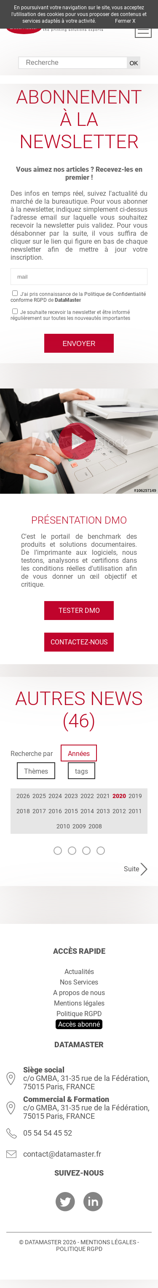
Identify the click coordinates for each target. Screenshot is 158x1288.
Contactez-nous (79, 642)
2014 (87, 811)
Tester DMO (79, 611)
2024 (55, 796)
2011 (135, 811)
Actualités (79, 972)
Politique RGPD (79, 1014)
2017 (39, 811)
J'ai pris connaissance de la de (78, 297)
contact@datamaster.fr (62, 1154)
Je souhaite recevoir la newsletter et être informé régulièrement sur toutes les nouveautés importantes (70, 315)
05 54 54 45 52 (47, 1132)
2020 (119, 796)
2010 (63, 826)
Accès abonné (79, 1024)
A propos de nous (79, 993)
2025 (39, 796)
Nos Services (79, 982)
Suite (131, 869)
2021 (103, 796)
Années (79, 754)
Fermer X (125, 21)
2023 (71, 796)
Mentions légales (79, 1003)
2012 (119, 811)
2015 (71, 811)
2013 (103, 811)
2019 (135, 796)
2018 (23, 811)
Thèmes (36, 771)
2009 (79, 826)
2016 (55, 811)
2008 (95, 826)
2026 (23, 796)
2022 (87, 796)
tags (81, 771)
